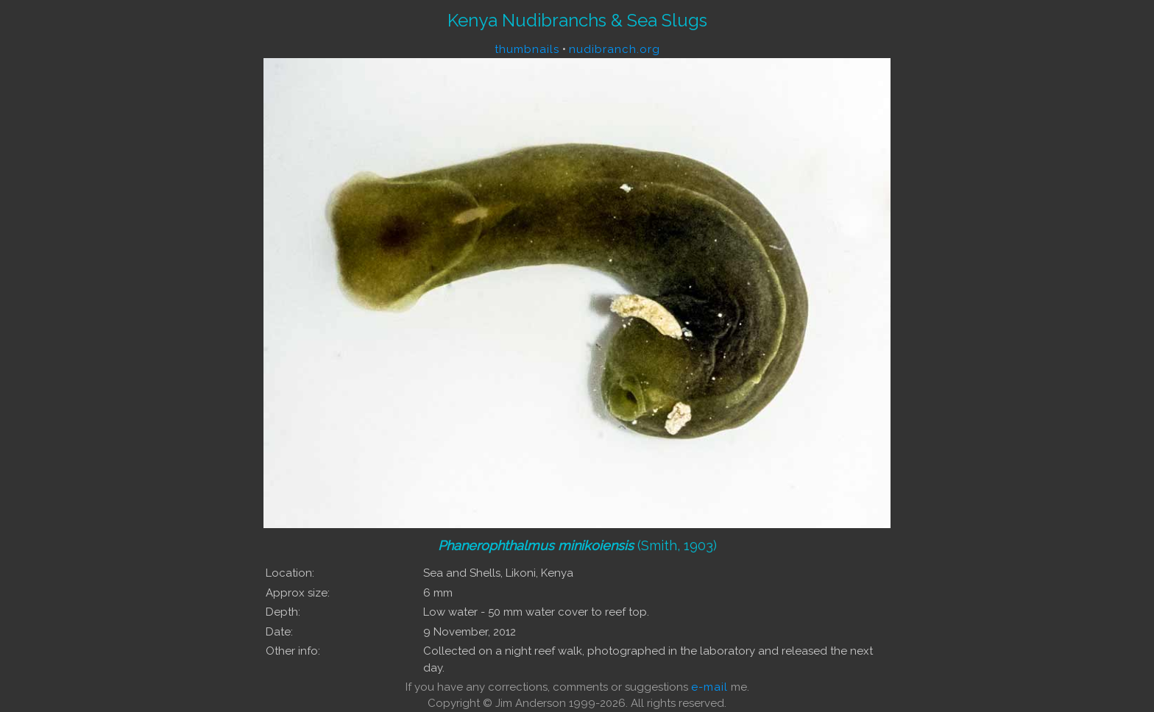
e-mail (709, 687)
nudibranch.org (614, 49)
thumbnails (527, 49)
